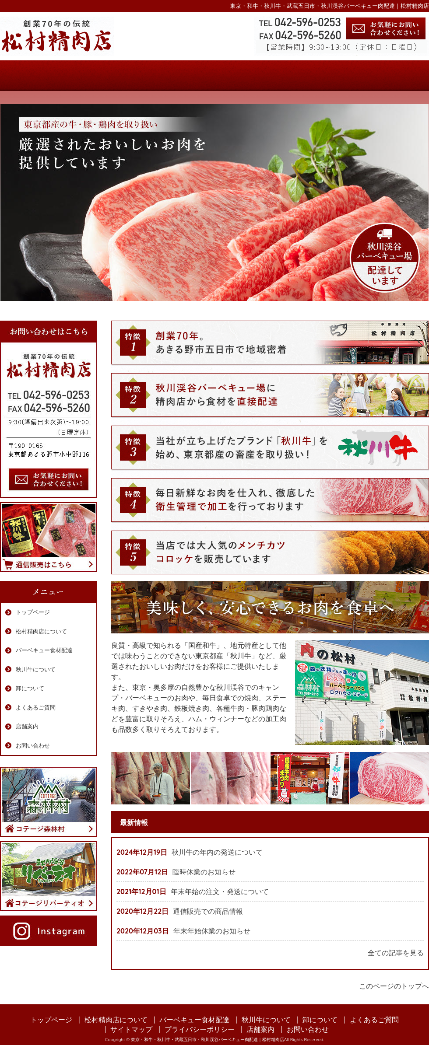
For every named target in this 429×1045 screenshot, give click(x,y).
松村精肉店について (107, 75)
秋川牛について (249, 75)
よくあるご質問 (321, 75)
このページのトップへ (394, 986)
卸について (30, 688)
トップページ (35, 75)
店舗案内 (393, 75)
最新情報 (134, 822)
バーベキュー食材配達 (178, 75)
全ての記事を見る (396, 952)
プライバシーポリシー (200, 1029)
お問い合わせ (33, 745)
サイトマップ (131, 1029)
